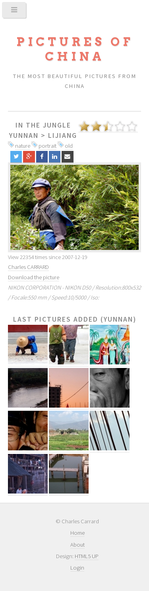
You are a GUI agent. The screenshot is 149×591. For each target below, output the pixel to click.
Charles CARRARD (28, 267)
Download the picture (33, 277)
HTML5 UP (87, 556)
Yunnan (24, 135)
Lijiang (62, 135)
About (77, 544)
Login (77, 567)
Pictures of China (74, 49)
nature (22, 145)
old (69, 145)
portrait (47, 145)
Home (77, 532)
